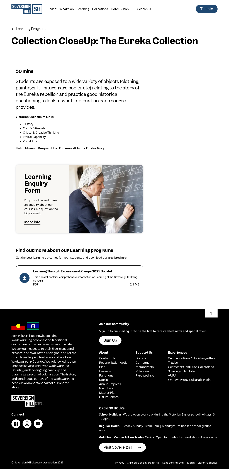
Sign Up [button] (110, 340)
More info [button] (32, 222)
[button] (211, 313)
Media (191, 462)
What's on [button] (66, 9)
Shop (125, 9)
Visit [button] (53, 9)
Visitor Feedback (208, 462)
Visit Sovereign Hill (122, 447)
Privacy (119, 462)
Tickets (206, 8)
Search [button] (144, 9)
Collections (100, 9)
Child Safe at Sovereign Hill (143, 462)
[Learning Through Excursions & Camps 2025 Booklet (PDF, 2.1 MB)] (79, 277)
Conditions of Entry (173, 462)
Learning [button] (83, 9)
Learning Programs (29, 29)
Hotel (115, 9)
